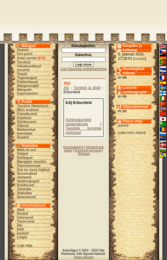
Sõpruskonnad (29, 165)
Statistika (24, 193)
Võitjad (22, 153)
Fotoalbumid (27, 114)
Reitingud (25, 157)
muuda (140, 58)
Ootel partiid (27, 58)
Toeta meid (25, 221)
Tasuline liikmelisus (33, 106)
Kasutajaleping (73, 147)
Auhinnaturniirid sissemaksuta (78, 122)
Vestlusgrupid (28, 181)
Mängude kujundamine (27, 91)
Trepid (22, 74)
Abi (20, 225)
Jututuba (24, 189)
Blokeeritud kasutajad (26, 131)
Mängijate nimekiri (31, 161)
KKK (20, 229)
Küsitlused (25, 185)
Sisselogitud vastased (27, 175)
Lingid (22, 237)
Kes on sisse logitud (33, 169)
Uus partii (25, 53)
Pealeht (23, 50)
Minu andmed (28, 110)
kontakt (23, 233)
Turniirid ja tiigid (87, 88)
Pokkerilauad (27, 82)
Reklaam (84, 153)
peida (123, 125)
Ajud (20, 209)
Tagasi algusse (83, 257)
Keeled (22, 213)
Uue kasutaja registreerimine (83, 69)
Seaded (23, 137)
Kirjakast (24, 117)
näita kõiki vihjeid (131, 132)
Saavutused (26, 197)
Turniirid (24, 62)
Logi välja (25, 245)
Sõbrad (23, 125)
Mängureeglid (28, 85)
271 (41, 58)
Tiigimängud (27, 78)
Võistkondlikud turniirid (29, 68)
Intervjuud (25, 217)
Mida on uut (26, 149)
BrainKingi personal (88, 150)
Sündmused (26, 121)
